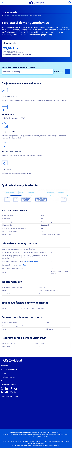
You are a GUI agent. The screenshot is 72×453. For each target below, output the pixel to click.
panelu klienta (22, 265)
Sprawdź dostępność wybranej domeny (18, 67)
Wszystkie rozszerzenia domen (19, 15)
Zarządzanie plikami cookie (10, 435)
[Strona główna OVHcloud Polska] (2, 15)
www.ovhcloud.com (31, 262)
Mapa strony (33, 437)
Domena (6, 15)
